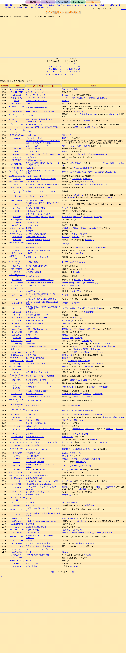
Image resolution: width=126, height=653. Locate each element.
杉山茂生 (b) (77, 179)
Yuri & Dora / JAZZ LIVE (35, 439)
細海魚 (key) (86, 120)
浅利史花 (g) (66, 456)
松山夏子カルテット (33, 247)
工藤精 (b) (75, 397)
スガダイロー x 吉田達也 (35, 285)
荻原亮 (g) (107, 417)
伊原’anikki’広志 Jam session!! (37, 146)
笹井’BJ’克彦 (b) (83, 146)
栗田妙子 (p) (66, 495)
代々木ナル (17, 250)
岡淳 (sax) (76, 228)
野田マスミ (30, 524)
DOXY (16, 151)
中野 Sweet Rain (17, 414)
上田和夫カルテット (33, 400)
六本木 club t (17, 329)
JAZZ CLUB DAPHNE (17, 387)
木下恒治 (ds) (108, 197)
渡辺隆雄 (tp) (66, 414)
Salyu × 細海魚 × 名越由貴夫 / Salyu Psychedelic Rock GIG (39, 120)
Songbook (78, 2)
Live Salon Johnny (17, 537)
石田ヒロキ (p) (80, 127)
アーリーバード (17, 288)
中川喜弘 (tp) (66, 308)
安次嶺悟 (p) (86, 341)
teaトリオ (29, 361)
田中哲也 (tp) (66, 295)
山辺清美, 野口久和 (33, 332)
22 (61, 72)
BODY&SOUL (16, 394)
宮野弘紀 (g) (66, 466)
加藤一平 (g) (77, 414)
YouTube (23, 7)
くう (17, 423)
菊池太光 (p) (78, 247)
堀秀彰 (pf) (76, 459)
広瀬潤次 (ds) (86, 459)
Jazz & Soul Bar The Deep (16, 262)
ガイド (13, 5)
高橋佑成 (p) (89, 533)
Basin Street (17, 240)
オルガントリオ (32, 505)
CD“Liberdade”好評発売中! (36, 346)
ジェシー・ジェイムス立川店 (17, 191)
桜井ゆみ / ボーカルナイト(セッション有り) (42, 481)
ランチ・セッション (33, 89)
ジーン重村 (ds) (100, 247)
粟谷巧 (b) (75, 234)
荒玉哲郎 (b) (88, 154)
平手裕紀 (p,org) (117, 417)
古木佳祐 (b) (99, 533)
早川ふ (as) (66, 470)
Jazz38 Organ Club (17, 89)
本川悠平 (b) (76, 291)
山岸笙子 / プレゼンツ (34, 253)
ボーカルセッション (33, 276)
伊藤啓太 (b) (87, 352)
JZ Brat (17, 142)
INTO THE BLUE (17, 358)
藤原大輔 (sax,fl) (68, 410)
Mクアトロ (17, 231)
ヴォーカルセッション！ (35, 138)
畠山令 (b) (74, 566)
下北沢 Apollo (17, 420)
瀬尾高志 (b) (87, 414)
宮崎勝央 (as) (76, 163)
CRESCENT (16, 323)
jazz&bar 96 (17, 566)
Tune (48, 2)
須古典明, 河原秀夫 (33, 453)
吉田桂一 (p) (66, 135)
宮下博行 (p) (66, 426)
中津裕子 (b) (74, 518)
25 (51, 74)
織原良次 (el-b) (91, 449)
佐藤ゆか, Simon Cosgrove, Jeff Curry (40, 250)
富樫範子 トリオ (32, 335)
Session (28, 326)
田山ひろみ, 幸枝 (32, 530)
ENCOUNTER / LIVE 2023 (36, 459)
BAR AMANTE (17, 524)
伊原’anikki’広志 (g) (69, 146)
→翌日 (73, 572)
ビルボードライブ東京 (17, 115)
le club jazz (17, 338)
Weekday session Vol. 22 (34, 176)
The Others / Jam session (35, 200)
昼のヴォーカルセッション (36, 101)
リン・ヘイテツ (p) (101, 163)
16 (47, 72)
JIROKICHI (17, 430)
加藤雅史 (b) (76, 364)
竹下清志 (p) (78, 154)
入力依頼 (36, 5)
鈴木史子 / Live (31, 355)
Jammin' (17, 299)
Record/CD (63, 2)
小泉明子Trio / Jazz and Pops (36, 329)
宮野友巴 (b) (91, 127)
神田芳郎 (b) (89, 240)
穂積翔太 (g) (75, 380)
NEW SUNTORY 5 (17, 187)
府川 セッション (32, 312)
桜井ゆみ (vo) (67, 481)
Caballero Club (16, 285)
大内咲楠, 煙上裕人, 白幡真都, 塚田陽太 (41, 299)
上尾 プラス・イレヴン (17, 499)
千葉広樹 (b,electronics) (88, 114)
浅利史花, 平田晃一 (33, 456)
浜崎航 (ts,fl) (66, 459)
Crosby (16, 372)
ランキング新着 (48, 5)
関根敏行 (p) (94, 98)
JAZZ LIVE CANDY (17, 472)
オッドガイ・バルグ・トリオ (37, 383)
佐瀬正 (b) (113, 163)
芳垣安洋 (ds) (98, 414)
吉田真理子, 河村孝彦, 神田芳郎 (38, 240)
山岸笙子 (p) (79, 253)
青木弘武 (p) (66, 237)
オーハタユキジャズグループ (37, 475)
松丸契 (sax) (113, 114)
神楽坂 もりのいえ (17, 561)
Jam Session (30, 168)
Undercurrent (30, 414)
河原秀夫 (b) (76, 453)
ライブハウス (67, 5)
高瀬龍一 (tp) (86, 228)
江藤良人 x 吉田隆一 (33, 420)
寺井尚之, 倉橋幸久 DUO (35, 208)
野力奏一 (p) (78, 111)
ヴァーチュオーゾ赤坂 (17, 131)
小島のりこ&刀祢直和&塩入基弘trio (39, 280)
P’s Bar (16, 101)
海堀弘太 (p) (87, 179)
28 (58, 74)
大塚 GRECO (17, 303)
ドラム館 (16, 481)
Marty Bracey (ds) (100, 154)
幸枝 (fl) (79, 530)
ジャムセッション (33, 182)
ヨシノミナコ (31, 503)
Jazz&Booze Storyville (17, 176)
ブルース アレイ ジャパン (17, 172)
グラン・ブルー (17, 540)
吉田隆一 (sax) (77, 420)
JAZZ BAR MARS (17, 530)
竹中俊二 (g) (86, 466)
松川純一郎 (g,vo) (80, 521)
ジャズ (28, 341)
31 (72, 74)
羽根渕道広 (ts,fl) (68, 449)
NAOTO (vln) (111, 172)
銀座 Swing (17, 217)
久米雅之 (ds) (67, 228)
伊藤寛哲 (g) (81, 462)
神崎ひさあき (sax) (69, 387)
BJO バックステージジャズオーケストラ (41, 549)
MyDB (33, 2)
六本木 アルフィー (17, 234)
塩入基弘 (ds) (89, 280)
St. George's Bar (17, 220)
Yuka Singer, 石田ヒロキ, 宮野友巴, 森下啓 (42, 127)
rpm (16, 146)
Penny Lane (17, 434)
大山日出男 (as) (82, 98)
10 (49, 69)
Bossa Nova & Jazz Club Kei (17, 376)
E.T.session (30, 417)
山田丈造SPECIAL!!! (34, 533)
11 (52, 69)
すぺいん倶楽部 (17, 111)
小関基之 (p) (66, 138)
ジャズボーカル (32, 288)
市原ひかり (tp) (84, 361)
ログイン (123, 9)
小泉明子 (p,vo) (67, 329)
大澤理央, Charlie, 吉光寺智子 (37, 257)
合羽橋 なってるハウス (17, 410)
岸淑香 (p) (65, 101)
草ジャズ (29, 499)
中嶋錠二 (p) (77, 394)
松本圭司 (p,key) (68, 172)
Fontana (17, 138)
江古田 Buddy (17, 344)
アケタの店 (17, 495)
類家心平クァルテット (34, 394)
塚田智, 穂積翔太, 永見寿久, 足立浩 (39, 380)
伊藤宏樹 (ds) (82, 489)
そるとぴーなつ (17, 291)
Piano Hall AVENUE (16, 475)
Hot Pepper (17, 222)
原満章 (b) (94, 439)
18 (51, 72)
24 (49, 74)
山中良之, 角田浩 (32, 338)
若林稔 (28, 561)
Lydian (16, 247)
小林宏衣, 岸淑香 (32, 262)
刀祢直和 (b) (78, 280)
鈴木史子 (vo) (67, 355)
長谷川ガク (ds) (86, 397)
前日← (53, 572)
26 (54, 74)
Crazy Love (17, 149)
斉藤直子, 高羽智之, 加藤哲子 (37, 391)
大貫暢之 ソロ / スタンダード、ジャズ (40, 191)
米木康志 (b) (91, 184)
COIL (28, 366)
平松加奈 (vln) (79, 329)
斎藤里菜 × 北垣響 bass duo (36, 423)
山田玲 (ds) (109, 533)
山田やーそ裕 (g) (68, 283)
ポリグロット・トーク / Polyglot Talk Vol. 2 (42, 349)
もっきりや (17, 383)
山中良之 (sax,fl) (68, 338)
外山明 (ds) (89, 410)
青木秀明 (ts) (88, 308)
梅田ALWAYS (17, 369)
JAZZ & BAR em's (17, 135)
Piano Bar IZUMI (17, 518)
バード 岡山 (16, 484)
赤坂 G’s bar (16, 521)
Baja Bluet (17, 266)
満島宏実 (29, 231)
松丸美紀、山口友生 (33, 272)
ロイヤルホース (17, 154)
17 (49, 72)
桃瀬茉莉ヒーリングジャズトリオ (39, 397)
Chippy (16, 563)
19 (54, 72)
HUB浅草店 (16, 160)
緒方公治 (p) (79, 195)
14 (58, 69)
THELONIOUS (16, 321)
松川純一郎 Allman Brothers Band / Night (41, 521)
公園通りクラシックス (17, 244)
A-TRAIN (16, 179)
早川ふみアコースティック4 (36, 470)
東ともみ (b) (77, 318)
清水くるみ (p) (90, 429)
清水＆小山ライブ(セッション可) (38, 214)
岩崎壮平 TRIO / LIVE (34, 291)
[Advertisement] (63, 40)
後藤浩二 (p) (66, 151)
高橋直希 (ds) (102, 184)
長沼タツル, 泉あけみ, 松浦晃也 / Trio (40, 546)
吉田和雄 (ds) (98, 346)
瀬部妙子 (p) (66, 552)
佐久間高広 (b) (88, 182)
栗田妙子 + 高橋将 (33, 495)
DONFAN (17, 417)
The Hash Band (31, 344)
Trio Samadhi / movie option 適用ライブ (40, 543)
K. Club (29, 131)
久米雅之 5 (30, 228)
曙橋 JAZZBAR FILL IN (17, 276)
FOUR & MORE (17, 558)
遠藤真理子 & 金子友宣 (35, 437)
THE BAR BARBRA (16, 442)
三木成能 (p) (66, 89)
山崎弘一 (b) (110, 429)
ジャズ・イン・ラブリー (17, 400)
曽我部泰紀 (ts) (78, 533)
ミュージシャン (92, 5)
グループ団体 (112, 5)
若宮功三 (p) (77, 346)
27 (56, 74)
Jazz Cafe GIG (17, 225)
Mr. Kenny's (17, 364)
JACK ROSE (17, 503)
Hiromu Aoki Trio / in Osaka (36, 237)
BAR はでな (16, 280)
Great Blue (17, 439)
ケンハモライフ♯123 (34, 369)
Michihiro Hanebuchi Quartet (36, 449)
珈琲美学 (16, 272)
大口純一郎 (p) (80, 184)
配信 (6, 7)
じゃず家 (16, 426)
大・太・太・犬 (32, 352)
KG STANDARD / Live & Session (38, 484)
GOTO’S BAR (17, 552)
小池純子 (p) (77, 168)
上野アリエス (17, 253)
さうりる (16, 315)
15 (61, 69)
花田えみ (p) (80, 283)
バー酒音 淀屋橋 (17, 437)
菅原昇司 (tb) (111, 487)
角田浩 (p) (78, 338)
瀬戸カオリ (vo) (68, 442)
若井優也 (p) (72, 361)
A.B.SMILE (17, 95)
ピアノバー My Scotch (17, 405)
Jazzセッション (32, 103)
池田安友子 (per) (92, 283)
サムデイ (16, 466)
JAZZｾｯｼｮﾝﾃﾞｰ (31, 426)
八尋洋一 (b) (90, 329)
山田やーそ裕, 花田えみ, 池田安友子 (39, 283)
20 (56, 72)
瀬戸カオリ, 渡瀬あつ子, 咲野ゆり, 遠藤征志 (43, 442)
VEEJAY (17, 470)
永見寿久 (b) (85, 380)
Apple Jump (17, 397)
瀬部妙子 (29, 552)
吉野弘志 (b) (104, 98)
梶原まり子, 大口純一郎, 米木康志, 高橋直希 (43, 184)
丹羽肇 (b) (71, 197)
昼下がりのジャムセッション (37, 92)
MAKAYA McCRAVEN (34, 124)
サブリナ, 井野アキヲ (34, 472)
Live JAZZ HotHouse (17, 182)
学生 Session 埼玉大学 (34, 211)
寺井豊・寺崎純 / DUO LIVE (37, 266)
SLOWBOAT (17, 335)
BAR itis (17, 445)
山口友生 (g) (77, 272)
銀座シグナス (17, 346)
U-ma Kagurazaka (16, 200)
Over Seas (17, 208)
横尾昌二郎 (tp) (67, 323)
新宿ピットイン (17, 98)
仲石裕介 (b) (88, 217)
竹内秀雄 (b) (88, 555)
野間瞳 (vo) (66, 160)
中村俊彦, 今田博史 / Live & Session (39, 315)
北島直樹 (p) (78, 217)
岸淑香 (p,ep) (80, 262)
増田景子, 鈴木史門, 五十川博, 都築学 (40, 376)
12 (54, 69)
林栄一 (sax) (100, 487)
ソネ (17, 127)
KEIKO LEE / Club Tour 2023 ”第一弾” (40, 111)
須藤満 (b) (101, 172)
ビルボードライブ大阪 (17, 120)
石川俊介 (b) (93, 387)
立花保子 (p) (66, 95)
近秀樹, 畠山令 (31, 566)
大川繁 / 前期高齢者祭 (34, 478)
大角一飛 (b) (76, 237)
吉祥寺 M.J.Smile (16, 103)
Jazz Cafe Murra (17, 283)
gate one (17, 184)
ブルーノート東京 (17, 124)
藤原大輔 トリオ (32, 410)
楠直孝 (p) (65, 518)
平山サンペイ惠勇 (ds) (102, 344)
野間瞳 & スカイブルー (35, 160)
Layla (17, 527)
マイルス (16, 462)
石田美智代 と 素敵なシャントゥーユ (40, 187)
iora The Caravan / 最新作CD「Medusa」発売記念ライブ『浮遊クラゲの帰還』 (43, 142)
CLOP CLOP (17, 352)
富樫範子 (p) (66, 335)
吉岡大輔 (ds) (98, 394)
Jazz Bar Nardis (16, 543)
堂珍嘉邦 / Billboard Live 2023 (37, 107)
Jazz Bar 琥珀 (17, 533)
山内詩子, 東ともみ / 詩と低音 (37, 318)
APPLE (17, 456)
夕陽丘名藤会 (31, 157)
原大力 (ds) (90, 543)
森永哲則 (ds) (89, 312)
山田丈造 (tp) (66, 533)
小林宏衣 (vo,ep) (68, 262)
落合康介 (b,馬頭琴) (80, 349)
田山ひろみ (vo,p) (68, 530)
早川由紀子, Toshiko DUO (35, 321)
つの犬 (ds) (97, 352)
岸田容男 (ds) (104, 387)
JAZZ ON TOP (16, 318)
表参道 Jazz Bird (17, 355)
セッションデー (32, 563)
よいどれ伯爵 (17, 332)
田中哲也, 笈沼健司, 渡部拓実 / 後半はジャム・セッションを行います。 (42, 295)
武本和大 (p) (66, 303)
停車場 (16, 211)
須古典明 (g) (66, 453)
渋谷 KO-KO (16, 168)
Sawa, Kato (30, 220)
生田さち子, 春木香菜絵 (35, 358)
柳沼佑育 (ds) (85, 234)
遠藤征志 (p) (102, 442)
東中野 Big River (17, 478)
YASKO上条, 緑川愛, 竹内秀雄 (37, 555)
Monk (17, 204)
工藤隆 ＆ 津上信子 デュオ (36, 527)
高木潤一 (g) (76, 466)
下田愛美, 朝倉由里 (33, 149)
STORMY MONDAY (17, 366)
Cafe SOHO (17, 459)
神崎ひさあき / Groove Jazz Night (38, 387)
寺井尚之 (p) (66, 208)
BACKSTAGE (17, 549)
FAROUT (16, 214)
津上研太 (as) (77, 352)
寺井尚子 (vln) (67, 217)
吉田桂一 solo (31, 135)
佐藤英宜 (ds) (89, 505)
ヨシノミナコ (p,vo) (69, 503)
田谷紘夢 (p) (76, 303)
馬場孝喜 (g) (80, 449)
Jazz (27, 518)
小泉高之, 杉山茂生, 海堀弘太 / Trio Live (41, 179)
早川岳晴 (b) (88, 366)
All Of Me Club (17, 164)
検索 (4, 5)
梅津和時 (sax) (78, 429)
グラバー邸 (17, 157)
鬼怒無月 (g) (66, 366)
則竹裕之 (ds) (92, 172)
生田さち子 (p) (67, 358)
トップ (43, 7)
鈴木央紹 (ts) (80, 543)
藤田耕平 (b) (87, 168)
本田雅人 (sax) (80, 172)
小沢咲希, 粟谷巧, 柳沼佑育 (36, 234)
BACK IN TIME (17, 92)
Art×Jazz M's (17, 391)
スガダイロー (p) (68, 285)
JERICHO (16, 514)
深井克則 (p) (75, 405)
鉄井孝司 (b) (87, 394)
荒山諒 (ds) (98, 217)
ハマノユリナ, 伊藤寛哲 (35, 462)
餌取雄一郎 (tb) (76, 470)
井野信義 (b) (79, 410)
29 (61, 74)
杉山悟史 (29, 540)
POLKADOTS (17, 453)
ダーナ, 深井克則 (32, 405)
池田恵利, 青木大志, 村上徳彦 (37, 372)
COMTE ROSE (17, 341)
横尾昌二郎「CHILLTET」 (36, 323)
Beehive (17, 326)
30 (47, 77)
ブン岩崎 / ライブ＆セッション (38, 492)
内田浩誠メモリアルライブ (36, 196)
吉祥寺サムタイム (17, 228)
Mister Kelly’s (17, 237)
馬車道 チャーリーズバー (17, 257)
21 (58, 72)
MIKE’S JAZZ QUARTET (35, 98)
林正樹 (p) (65, 244)
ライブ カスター (17, 555)
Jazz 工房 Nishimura (16, 196)
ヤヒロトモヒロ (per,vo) (84, 434)
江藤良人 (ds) (67, 420)
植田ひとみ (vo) (97, 364)
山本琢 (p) (97, 308)
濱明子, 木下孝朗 (32, 445)
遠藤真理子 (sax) (68, 437)
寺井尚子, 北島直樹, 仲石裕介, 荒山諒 (40, 217)
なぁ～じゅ (17, 308)
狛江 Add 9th (17, 295)
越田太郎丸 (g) (109, 346)
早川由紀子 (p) (67, 321)
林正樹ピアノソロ (33, 244)
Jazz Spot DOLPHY (17, 361)
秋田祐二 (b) (66, 487)
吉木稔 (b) (75, 89)
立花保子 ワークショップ (35, 95)
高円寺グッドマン (17, 509)
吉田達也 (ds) (80, 285)
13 (56, 69)
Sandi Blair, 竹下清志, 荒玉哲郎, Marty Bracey (43, 154)
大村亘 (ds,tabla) (95, 349)
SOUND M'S (17, 492)
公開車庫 (29, 434)
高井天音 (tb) (77, 308)
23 (47, 74)
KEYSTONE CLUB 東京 (17, 449)
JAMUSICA (16, 488)
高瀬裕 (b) (96, 459)
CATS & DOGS (17, 546)
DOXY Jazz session (33, 151)
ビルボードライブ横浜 (17, 107)
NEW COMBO (16, 269)
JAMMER (17, 505)
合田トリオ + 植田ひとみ (35, 364)
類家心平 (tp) (66, 394)
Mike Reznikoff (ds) (69, 98)
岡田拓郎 (29, 115)
